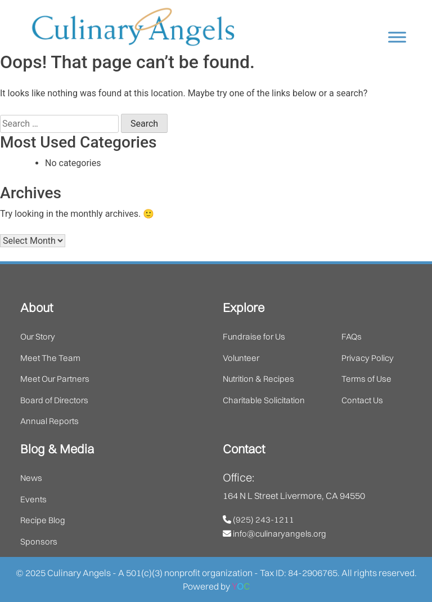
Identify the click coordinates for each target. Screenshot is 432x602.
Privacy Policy (367, 358)
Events (33, 499)
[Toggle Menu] (397, 37)
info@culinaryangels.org (274, 533)
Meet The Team (50, 358)
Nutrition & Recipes (258, 378)
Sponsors (38, 541)
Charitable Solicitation (264, 400)
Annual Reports (49, 421)
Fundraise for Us (254, 336)
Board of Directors (54, 400)
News (31, 477)
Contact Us (362, 400)
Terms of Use (366, 378)
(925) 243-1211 (258, 519)
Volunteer (241, 358)
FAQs (351, 336)
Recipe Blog (42, 520)
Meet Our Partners (54, 378)
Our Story (37, 336)
